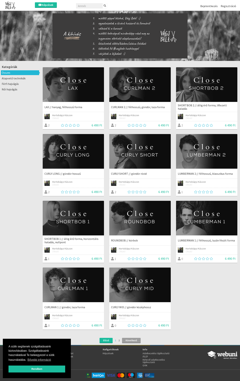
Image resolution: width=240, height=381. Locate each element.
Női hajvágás (9, 89)
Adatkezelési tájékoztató (156, 353)
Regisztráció (228, 6)
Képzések (45, 5)
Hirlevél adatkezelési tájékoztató (154, 361)
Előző (106, 340)
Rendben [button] (36, 369)
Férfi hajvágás (10, 84)
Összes (6, 72)
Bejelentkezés (209, 6)
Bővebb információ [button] (39, 359)
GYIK (145, 365)
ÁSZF (145, 356)
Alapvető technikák (14, 78)
